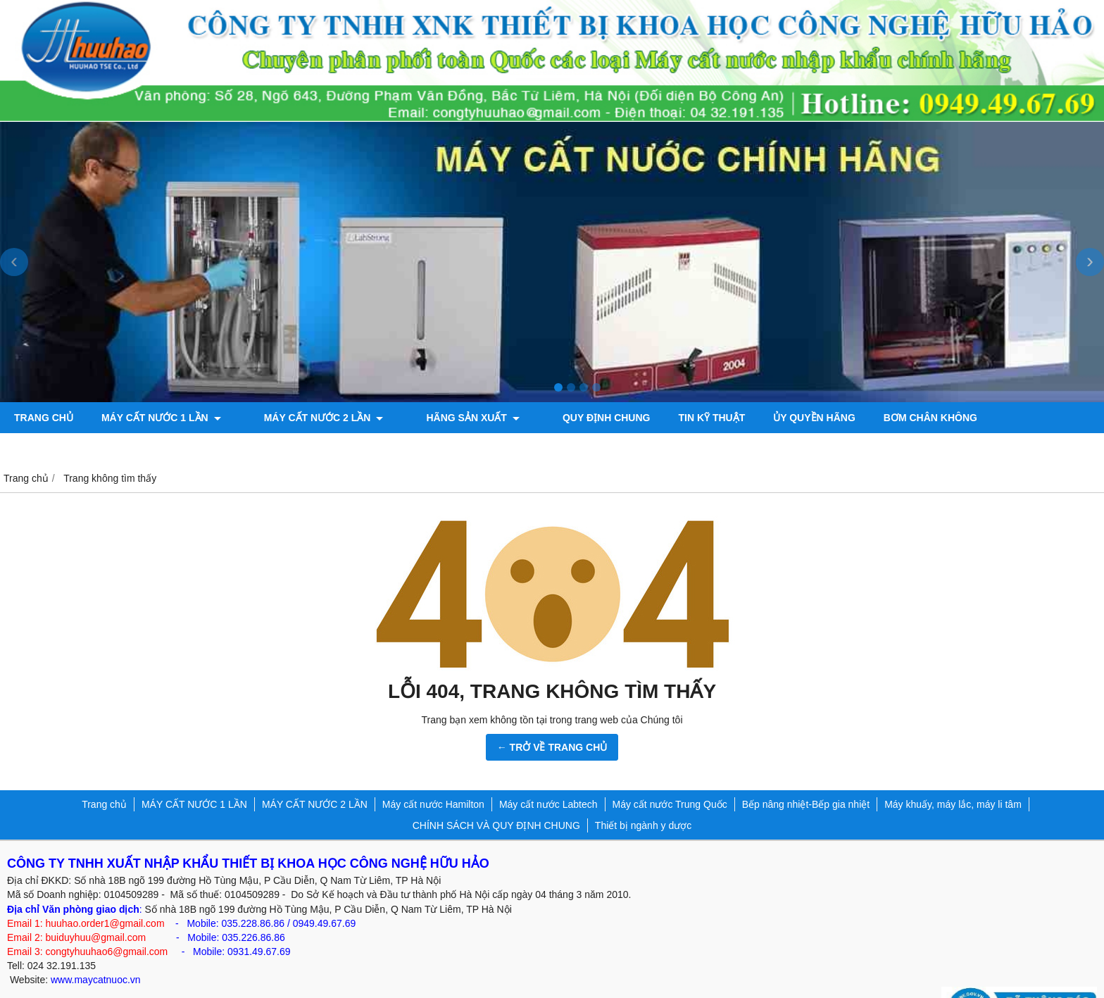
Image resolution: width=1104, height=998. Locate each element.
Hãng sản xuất (442, 417)
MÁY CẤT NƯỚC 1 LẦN (161, 417)
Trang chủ (43, 417)
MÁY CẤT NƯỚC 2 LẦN (309, 417)
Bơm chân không (885, 417)
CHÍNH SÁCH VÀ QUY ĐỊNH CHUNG (496, 794)
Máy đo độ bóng (1005, 417)
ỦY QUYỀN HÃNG (770, 417)
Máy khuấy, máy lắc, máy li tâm (953, 773)
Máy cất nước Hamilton (433, 773)
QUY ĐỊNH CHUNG (562, 417)
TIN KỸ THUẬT (667, 417)
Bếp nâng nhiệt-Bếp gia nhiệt (806, 773)
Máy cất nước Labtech (548, 773)
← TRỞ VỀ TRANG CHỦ (552, 716)
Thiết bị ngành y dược (643, 794)
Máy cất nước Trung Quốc (670, 773)
